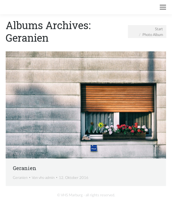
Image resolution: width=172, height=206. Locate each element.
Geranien (24, 168)
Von (43, 177)
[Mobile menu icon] (162, 7)
